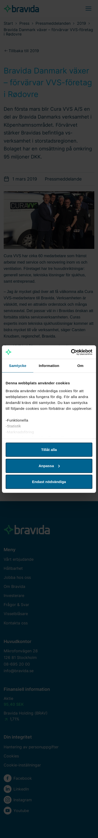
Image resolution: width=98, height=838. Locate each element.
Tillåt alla (49, 450)
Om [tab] (80, 366)
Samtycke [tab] (17, 366)
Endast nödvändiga (49, 482)
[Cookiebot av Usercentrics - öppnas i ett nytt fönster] (70, 352)
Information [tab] (49, 366)
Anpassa (49, 465)
